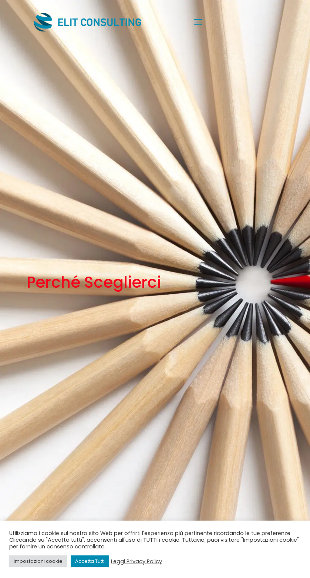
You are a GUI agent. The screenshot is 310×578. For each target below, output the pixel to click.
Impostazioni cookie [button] (38, 561)
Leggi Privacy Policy (136, 561)
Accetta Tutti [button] (90, 561)
